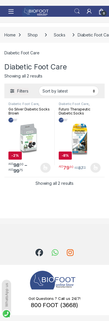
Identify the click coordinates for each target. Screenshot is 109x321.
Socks (59, 34)
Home (9, 34)
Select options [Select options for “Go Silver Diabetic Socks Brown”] (45, 168)
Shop (32, 34)
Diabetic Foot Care (23, 104)
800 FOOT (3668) (54, 305)
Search (77, 11)
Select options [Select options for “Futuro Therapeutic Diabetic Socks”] (95, 168)
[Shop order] (69, 91)
